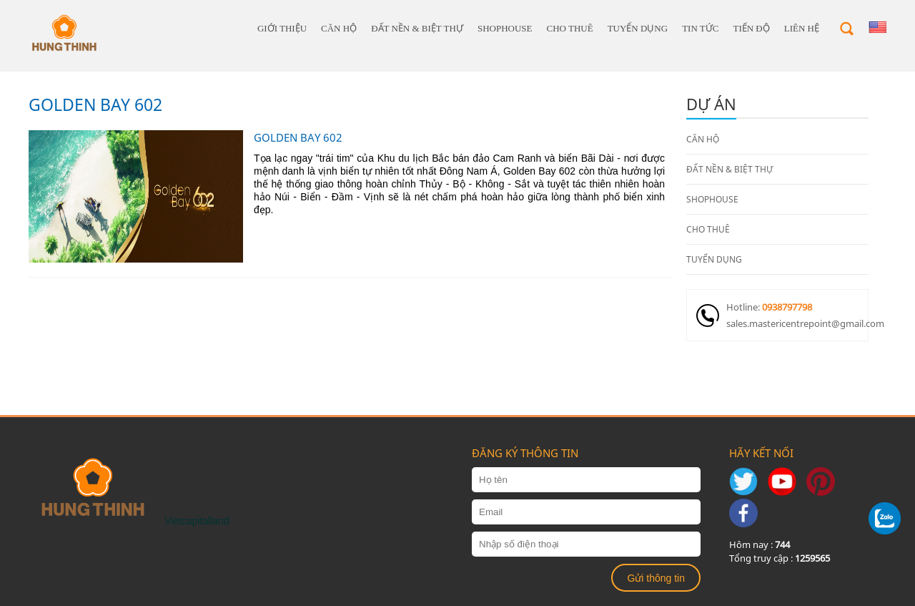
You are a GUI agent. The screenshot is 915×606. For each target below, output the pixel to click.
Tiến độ (751, 28)
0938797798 (787, 306)
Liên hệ (801, 28)
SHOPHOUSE (505, 28)
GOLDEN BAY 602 (95, 104)
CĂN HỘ (339, 28)
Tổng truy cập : (779, 558)
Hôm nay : (759, 544)
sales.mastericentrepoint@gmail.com (797, 323)
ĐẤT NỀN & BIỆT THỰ (417, 28)
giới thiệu (282, 28)
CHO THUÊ (570, 28)
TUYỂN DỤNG (638, 28)
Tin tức (700, 28)
